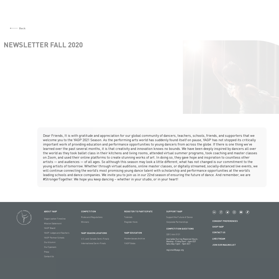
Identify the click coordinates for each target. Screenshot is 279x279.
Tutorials (128, 217)
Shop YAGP (218, 227)
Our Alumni (50, 242)
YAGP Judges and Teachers (56, 233)
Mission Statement (52, 223)
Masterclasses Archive (134, 238)
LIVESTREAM (220, 239)
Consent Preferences (225, 221)
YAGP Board (49, 228)
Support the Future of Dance (179, 217)
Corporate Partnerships (177, 222)
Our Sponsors (50, 247)
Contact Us (49, 256)
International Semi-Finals (93, 243)
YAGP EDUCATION (133, 233)
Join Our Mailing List (224, 245)
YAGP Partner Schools (54, 237)
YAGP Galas (129, 243)
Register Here (130, 222)
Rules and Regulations (91, 217)
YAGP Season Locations (94, 233)
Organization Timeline (55, 218)
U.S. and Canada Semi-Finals (95, 239)
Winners (85, 222)
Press (46, 252)
